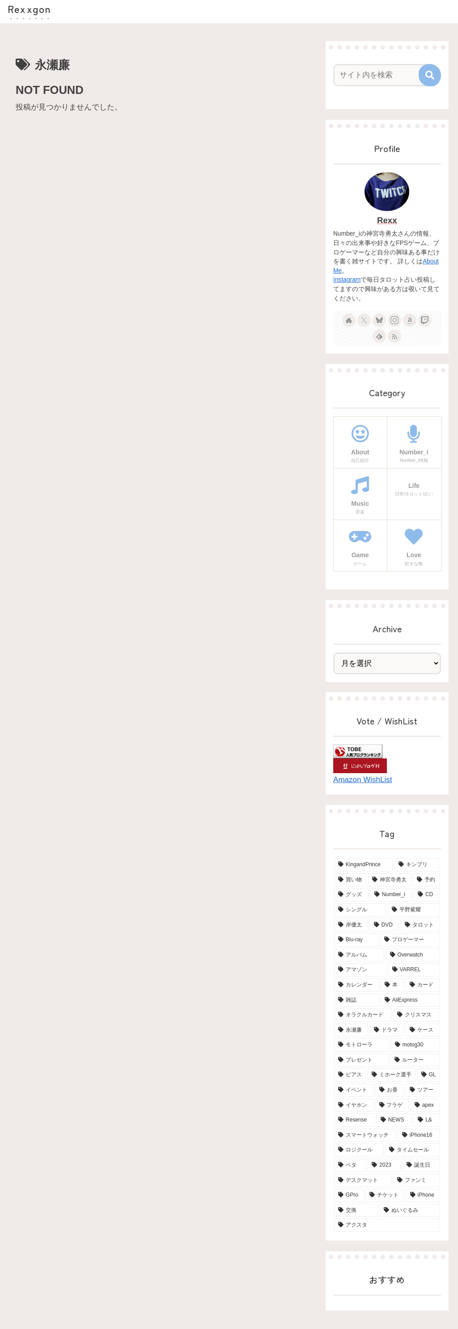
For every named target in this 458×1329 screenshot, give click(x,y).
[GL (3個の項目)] (428, 1075)
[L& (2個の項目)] (427, 1120)
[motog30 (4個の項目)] (415, 1045)
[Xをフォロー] (364, 320)
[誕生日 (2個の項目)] (421, 1165)
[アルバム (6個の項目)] (359, 955)
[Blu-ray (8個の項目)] (356, 940)
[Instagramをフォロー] (394, 320)
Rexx (387, 220)
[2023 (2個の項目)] (384, 1165)
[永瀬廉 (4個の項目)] (351, 1030)
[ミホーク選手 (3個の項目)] (392, 1075)
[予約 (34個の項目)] (426, 880)
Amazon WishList (362, 779)
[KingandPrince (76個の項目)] (363, 865)
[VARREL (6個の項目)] (414, 970)
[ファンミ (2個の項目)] (416, 1180)
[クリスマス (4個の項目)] (416, 1015)
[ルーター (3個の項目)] (415, 1060)
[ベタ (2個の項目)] (350, 1165)
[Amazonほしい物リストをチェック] (410, 320)
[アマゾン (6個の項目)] (360, 970)
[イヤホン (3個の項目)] (353, 1105)
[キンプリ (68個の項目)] (417, 865)
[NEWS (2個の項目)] (394, 1120)
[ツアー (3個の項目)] (423, 1090)
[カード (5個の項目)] (423, 985)
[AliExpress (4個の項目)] (410, 1000)
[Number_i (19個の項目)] (391, 895)
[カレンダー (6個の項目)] (356, 985)
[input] (382, 75)
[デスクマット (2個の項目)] (362, 1180)
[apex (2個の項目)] (425, 1105)
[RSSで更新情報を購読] (394, 336)
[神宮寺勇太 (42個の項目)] (389, 880)
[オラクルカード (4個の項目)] (362, 1015)
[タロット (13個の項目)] (420, 925)
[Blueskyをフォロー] (379, 320)
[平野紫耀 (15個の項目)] (414, 910)
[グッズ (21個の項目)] (351, 895)
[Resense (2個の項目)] (354, 1120)
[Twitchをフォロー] (425, 320)
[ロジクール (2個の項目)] (358, 1150)
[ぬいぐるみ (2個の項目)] (410, 1210)
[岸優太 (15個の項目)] (351, 925)
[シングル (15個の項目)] (360, 910)
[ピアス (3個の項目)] (350, 1075)
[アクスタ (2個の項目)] (387, 1225)
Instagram (346, 279)
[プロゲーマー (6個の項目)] (410, 940)
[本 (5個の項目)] (392, 985)
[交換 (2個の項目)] (356, 1210)
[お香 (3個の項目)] (389, 1090)
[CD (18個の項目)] (427, 895)
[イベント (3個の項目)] (353, 1090)
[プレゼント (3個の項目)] (361, 1060)
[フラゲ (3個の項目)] (392, 1105)
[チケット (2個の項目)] (384, 1195)
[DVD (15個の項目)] (384, 925)
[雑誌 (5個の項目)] (356, 1000)
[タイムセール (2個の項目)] (412, 1150)
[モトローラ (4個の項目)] (361, 1045)
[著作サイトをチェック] (349, 320)
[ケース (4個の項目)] (423, 1030)
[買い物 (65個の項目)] (350, 880)
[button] (430, 75)
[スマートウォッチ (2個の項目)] (365, 1135)
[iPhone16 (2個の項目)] (419, 1135)
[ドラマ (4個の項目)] (387, 1030)
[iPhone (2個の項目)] (423, 1195)
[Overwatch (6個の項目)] (413, 955)
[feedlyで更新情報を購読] (379, 336)
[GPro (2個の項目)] (349, 1195)
